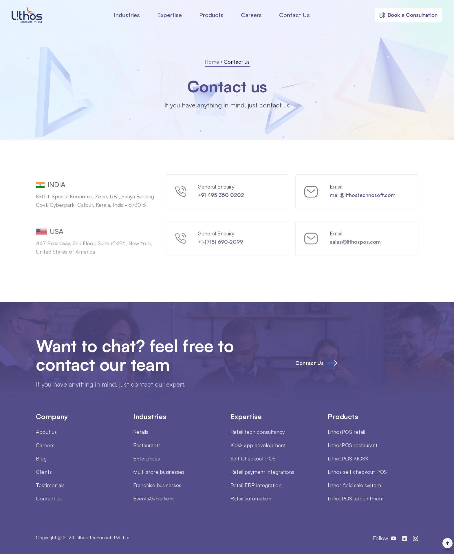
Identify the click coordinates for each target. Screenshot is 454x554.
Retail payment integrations (262, 472)
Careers (251, 15)
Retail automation (250, 498)
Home (212, 61)
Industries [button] (127, 15)
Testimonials (50, 485)
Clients (44, 472)
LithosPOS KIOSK (348, 458)
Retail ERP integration (255, 485)
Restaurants (147, 445)
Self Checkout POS (253, 458)
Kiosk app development (258, 445)
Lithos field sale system (354, 485)
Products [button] (211, 15)
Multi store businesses (158, 472)
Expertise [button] (169, 15)
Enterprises (146, 458)
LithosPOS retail (346, 432)
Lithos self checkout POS (357, 472)
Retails (140, 432)
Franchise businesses (157, 485)
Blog (41, 458)
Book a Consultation (408, 15)
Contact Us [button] (294, 15)
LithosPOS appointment (356, 498)
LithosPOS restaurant (353, 445)
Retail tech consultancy (257, 432)
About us (46, 432)
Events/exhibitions (154, 498)
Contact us (49, 498)
